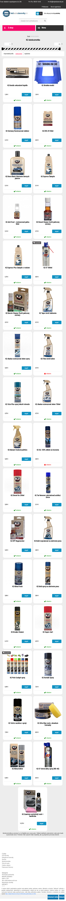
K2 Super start (48, 634)
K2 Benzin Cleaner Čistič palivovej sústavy (17, 315)
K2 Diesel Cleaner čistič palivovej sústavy (47, 224)
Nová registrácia (56, 7)
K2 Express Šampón (48, 177)
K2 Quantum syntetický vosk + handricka (32, 818)
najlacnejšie (19, 53)
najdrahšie (27, 53)
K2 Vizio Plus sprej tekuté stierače (17, 405)
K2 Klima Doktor (17, 771)
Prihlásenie (45, 7)
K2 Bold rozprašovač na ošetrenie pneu (47, 543)
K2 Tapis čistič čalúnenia (47, 314)
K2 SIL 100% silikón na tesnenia (48, 451)
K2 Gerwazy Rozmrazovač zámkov (17, 131)
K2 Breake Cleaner (17, 634)
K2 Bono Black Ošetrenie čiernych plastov (17, 178)
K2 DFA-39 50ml (47, 131)
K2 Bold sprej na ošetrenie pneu (48, 588)
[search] (45, 21)
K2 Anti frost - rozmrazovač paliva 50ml (17, 224)
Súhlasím (61, 897)
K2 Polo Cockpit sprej (17, 680)
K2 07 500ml (48, 268)
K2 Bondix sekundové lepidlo (17, 86)
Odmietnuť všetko (53, 897)
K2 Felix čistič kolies (48, 360)
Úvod (28, 36)
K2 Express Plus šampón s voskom (17, 268)
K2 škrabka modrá (48, 86)
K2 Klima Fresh (17, 588)
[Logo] (15, 13)
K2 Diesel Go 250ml (17, 497)
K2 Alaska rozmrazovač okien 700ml (47, 405)
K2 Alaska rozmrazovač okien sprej (17, 360)
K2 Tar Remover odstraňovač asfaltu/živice (48, 498)
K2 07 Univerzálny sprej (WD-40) (48, 771)
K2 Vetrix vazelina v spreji (17, 725)
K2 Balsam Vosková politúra (17, 451)
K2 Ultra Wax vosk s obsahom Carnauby (47, 726)
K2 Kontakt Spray (48, 680)
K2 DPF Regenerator (17, 542)
